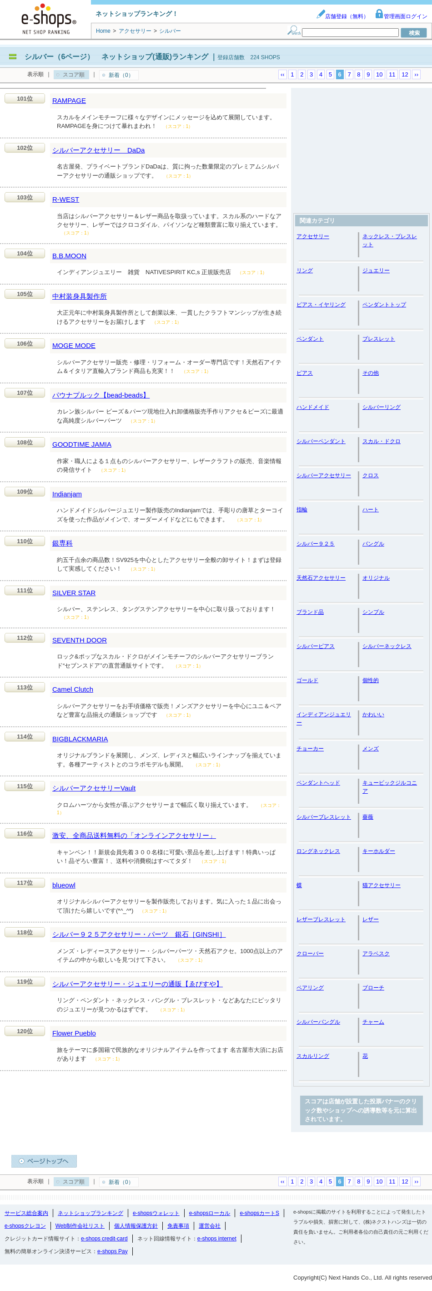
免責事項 (178, 1226)
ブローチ (373, 988)
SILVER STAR (73, 593)
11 (392, 74)
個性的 (370, 680)
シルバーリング (381, 407)
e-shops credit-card (104, 1238)
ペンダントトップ (384, 304)
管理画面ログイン (401, 16)
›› (416, 74)
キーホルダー (378, 851)
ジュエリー (376, 270)
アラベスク (376, 953)
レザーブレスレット (321, 919)
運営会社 (210, 1226)
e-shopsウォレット (156, 1213)
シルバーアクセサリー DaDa (98, 150)
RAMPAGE (69, 100)
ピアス (304, 373)
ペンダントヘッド (318, 783)
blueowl (63, 885)
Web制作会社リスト (80, 1226)
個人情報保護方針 (136, 1226)
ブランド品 (310, 612)
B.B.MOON (69, 256)
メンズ (370, 748)
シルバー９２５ (315, 544)
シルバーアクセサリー (323, 475)
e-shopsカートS (259, 1213)
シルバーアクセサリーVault (94, 788)
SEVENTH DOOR (79, 640)
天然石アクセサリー (321, 578)
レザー (370, 919)
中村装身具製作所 (79, 296)
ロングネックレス (318, 851)
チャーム (373, 1022)
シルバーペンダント (321, 441)
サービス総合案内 (26, 1213)
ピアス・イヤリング (321, 304)
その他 (370, 373)
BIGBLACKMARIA (80, 739)
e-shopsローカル (210, 1213)
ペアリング (310, 988)
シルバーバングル (318, 1022)
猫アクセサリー (381, 885)
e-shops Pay (112, 1251)
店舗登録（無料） (342, 16)
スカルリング (312, 1056)
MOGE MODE (73, 345)
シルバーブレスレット (323, 817)
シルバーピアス (315, 646)
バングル (373, 544)
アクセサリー (312, 236)
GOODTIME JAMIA (81, 444)
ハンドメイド (312, 407)
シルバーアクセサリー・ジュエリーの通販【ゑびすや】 (137, 984)
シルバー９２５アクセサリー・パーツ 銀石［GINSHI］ (139, 934)
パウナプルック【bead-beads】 (101, 395)
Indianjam (67, 494)
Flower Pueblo (74, 1033)
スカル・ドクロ (381, 441)
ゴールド (307, 680)
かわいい (373, 714)
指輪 (301, 509)
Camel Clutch (72, 689)
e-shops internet (216, 1238)
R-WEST (65, 199)
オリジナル (376, 578)
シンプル (373, 612)
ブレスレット (378, 339)
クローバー (310, 953)
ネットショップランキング (90, 1213)
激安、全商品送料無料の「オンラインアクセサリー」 (134, 835)
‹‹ (283, 74)
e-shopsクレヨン (25, 1226)
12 (405, 74)
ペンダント (310, 339)
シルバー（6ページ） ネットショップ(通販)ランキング (116, 57)
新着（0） (121, 75)
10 (379, 74)
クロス (370, 475)
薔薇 (367, 817)
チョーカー (310, 748)
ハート (370, 509)
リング (304, 270)
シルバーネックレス (387, 646)
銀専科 (62, 543)
